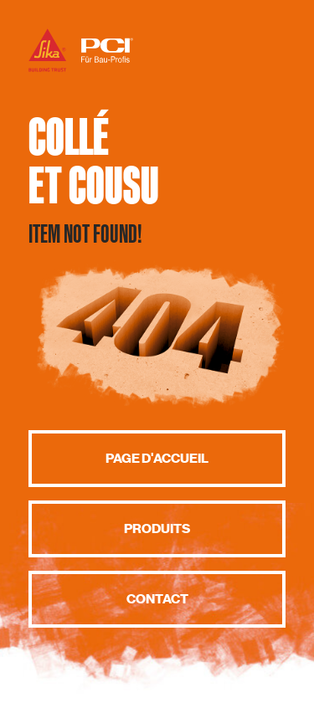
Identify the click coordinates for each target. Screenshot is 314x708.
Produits (157, 529)
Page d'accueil (157, 458)
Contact (157, 599)
